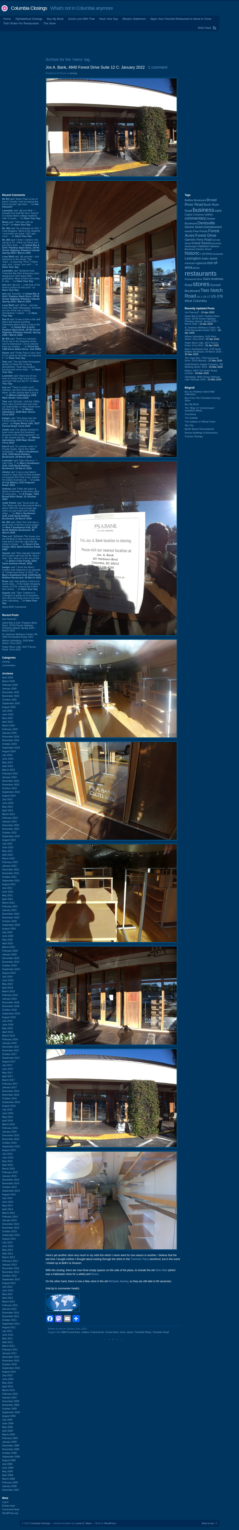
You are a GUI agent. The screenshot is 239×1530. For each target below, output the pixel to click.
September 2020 (11, 925)
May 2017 (7, 1072)
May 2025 (7, 718)
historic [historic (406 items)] (192, 253)
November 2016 (10, 1094)
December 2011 (10, 1312)
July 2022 (7, 843)
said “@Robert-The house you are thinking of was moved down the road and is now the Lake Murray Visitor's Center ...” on (21, 543)
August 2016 (9, 1105)
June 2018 (7, 1024)
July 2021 (7, 888)
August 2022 (9, 840)
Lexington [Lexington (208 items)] (193, 258)
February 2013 (10, 1261)
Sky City (189, 425)
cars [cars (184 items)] (218, 210)
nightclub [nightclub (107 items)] (201, 263)
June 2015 (7, 1157)
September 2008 (11, 1456)
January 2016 (9, 1131)
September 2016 (11, 1102)
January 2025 (9, 733)
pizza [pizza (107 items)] (196, 267)
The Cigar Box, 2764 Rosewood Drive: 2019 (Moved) (202, 359)
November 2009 (10, 1405)
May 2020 (7, 939)
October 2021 (9, 877)
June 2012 (7, 1290)
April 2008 (7, 1475)
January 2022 (9, 865)
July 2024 (7, 755)
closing (6, 661)
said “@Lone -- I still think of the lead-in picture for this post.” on (21, 287)
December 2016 (10, 1091)
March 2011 (8, 1346)
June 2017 (7, 1069)
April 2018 (7, 1032)
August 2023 (9, 795)
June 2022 (7, 847)
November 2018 (10, 1006)
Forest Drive (111, 1332)
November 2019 (10, 961)
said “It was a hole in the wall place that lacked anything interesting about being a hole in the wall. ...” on (21, 327)
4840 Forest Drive (70, 1332)
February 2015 (10, 1172)
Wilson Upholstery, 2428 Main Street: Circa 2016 (18, 641)
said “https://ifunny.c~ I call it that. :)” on (20, 464)
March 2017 (8, 1080)
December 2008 (10, 1445)
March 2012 (8, 1301)
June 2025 (7, 714)
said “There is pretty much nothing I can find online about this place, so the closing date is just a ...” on (20, 392)
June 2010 (7, 1379)
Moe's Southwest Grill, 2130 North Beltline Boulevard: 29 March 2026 (203, 350)
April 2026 (7, 677)
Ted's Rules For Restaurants (21, 23)
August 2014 (9, 1194)
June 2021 (7, 891)
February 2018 (10, 1039)
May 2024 (7, 762)
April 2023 (7, 810)
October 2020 (9, 921)
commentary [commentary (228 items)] (195, 218)
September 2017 (11, 1057)
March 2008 (8, 1478)
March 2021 (8, 902)
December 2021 (10, 869)
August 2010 (9, 1371)
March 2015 (8, 1168)
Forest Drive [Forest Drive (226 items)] (205, 235)
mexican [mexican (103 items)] (190, 263)
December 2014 (10, 1179)
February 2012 (10, 1305)
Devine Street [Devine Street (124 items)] (194, 227)
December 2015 (10, 1135)
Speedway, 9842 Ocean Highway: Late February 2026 (203, 378)
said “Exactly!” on (21, 297)
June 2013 (7, 1246)
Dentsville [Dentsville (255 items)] (206, 223)
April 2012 (7, 1298)
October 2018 (9, 1009)
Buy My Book (55, 18)
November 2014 (10, 1183)
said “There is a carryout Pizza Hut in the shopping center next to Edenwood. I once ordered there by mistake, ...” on (21, 343)
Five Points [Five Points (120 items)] (200, 231)
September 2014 (11, 1190)
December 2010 (10, 1357)
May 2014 (7, 1205)
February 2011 (10, 1349)
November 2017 (10, 1050)
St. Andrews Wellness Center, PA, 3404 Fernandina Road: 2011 (20, 635)
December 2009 (10, 1401)
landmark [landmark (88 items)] (218, 254)
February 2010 (10, 1394)
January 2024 (9, 777)
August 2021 (9, 884)
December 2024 (10, 736)
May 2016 (7, 1117)
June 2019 (7, 980)
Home (7, 18)
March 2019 (8, 991)
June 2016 (7, 1113)
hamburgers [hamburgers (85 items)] (191, 246)
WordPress (110, 1523)
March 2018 (8, 1035)
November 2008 (10, 1449)
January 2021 (9, 910)
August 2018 (9, 1017)
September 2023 (11, 792)
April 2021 (7, 899)
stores (130, 1332)
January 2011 (9, 1353)
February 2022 (10, 862)
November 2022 (10, 829)
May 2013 (7, 1250)
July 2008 (7, 1464)
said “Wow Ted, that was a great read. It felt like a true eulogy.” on (21, 527)
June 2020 (7, 936)
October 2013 (9, 1231)
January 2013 (9, 1264)
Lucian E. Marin (83, 1523)
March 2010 (8, 1390)
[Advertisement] (119, 43)
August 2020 (9, 928)
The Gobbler (191, 418)
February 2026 (10, 685)
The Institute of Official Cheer (200, 421)
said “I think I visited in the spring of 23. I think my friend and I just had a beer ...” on (21, 246)
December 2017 (10, 1046)
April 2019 (7, 987)
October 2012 (9, 1275)
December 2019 (10, 958)
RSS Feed (204, 28)
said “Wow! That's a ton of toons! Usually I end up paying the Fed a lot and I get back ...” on (20, 203)
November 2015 (10, 1139)
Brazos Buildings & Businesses (201, 432)
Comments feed (10, 1509)
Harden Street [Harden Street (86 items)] (203, 249)
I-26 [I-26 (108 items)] (202, 253)
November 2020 (10, 917)
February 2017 (10, 1083)
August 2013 (9, 1238)
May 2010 (7, 1382)
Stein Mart (161, 1270)
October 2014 (9, 1187)
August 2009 (9, 1416)
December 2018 (10, 1002)
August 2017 (9, 1061)
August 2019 (9, 973)
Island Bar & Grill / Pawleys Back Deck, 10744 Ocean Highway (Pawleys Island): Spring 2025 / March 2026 (19, 626)
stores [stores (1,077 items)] (201, 284)
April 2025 (7, 721)
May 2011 (7, 1338)
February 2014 (10, 1216)
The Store (49, 23)
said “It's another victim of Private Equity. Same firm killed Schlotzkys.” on (20, 451)
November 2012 (10, 1272)
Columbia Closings (29, 8)
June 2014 (7, 1201)
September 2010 (11, 1368)
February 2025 (10, 729)
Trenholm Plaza (140, 1259)
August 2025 (9, 707)
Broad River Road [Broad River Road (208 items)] (201, 202)
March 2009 (8, 1434)
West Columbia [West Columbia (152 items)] (196, 301)
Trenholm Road (161, 1332)
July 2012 (7, 1286)
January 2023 (9, 821)
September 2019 (11, 969)
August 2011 (9, 1327)
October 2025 (9, 699)
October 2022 (9, 832)
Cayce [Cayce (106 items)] (189, 214)
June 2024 (7, 758)
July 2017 (7, 1065)
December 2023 (10, 781)
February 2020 (10, 950)
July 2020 (7, 932)
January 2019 (9, 998)
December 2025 (10, 692)
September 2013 (11, 1235)
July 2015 (7, 1153)
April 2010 (7, 1386)
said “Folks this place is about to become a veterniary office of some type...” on (21, 493)
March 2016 (8, 1124)
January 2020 (9, 954)
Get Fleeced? (9, 619)
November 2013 (10, 1227)
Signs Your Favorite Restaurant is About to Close (180, 18)
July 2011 (7, 1331)
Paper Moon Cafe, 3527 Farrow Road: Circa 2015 (19, 648)
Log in (5, 1502)
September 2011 (11, 1323)
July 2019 (7, 976)
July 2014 (7, 1198)
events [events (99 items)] (189, 231)
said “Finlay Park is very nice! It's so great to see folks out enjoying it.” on (21, 355)
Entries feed (8, 1505)
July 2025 (7, 710)
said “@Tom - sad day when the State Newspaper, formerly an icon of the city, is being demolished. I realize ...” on (21, 310)
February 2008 (10, 1482)
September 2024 (11, 747)
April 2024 (7, 766)
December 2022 (10, 825)
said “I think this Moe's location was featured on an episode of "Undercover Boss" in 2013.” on (21, 572)
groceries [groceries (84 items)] (216, 243)
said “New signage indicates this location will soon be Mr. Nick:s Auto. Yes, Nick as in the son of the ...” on (21, 558)
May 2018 (7, 1028)
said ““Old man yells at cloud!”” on (17, 223)
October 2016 (9, 1098)
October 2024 (9, 744)
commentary (8, 665)
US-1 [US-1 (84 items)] (199, 296)
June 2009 (7, 1423)
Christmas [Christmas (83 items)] (198, 214)
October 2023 (9, 788)
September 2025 (11, 703)
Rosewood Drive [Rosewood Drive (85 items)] (193, 279)
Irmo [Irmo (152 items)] (209, 253)
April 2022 (7, 854)
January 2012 (9, 1309)
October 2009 (9, 1408)
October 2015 (9, 1142)
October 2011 (9, 1320)
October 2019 (9, 965)
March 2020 (8, 947)
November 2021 (10, 873)
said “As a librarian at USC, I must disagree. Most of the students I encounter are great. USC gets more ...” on (21, 232)
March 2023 (8, 814)
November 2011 (10, 1316)
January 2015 (9, 1176)
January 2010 (9, 1397)
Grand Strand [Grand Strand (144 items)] (201, 243)
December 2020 (10, 913)
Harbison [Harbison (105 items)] (203, 246)
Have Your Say (108, 18)
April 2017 (7, 1076)
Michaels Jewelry (118, 1281)
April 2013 (7, 1253)
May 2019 (7, 984)
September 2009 (11, 1412)
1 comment (157, 67)
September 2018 (11, 1013)
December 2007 (10, 1490)
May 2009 (7, 1427)
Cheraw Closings (194, 436)
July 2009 (7, 1419)
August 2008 (9, 1460)
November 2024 (10, 740)
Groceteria (190, 414)
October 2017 (9, 1054)
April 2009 (7, 1430)
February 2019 (10, 995)
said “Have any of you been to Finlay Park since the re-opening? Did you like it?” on (20, 379)
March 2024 (8, 769)
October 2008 (9, 1453)
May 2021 (7, 895)
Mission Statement (134, 18)
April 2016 (7, 1120)
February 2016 (10, 1128)
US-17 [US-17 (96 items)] (206, 296)
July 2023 (7, 799)
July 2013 (7, 1242)
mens (122, 1332)
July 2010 (7, 1375)
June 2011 (7, 1334)
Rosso (94, 1274)
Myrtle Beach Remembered (199, 429)
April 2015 (7, 1165)
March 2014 (8, 1213)
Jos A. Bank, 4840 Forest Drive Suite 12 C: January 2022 (95, 67)
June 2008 (7, 1467)
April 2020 (7, 943)
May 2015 (7, 1161)
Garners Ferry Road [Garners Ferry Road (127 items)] (198, 239)
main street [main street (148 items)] (209, 258)
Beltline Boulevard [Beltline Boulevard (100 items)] (195, 200)
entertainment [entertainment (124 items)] (212, 227)
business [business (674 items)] (203, 210)
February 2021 (10, 906)
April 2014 (7, 1209)
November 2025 (10, 696)
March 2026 (8, 681)
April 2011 (7, 1342)
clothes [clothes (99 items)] (208, 214)
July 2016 (7, 1109)
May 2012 (7, 1294)
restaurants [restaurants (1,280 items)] (201, 273)
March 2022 (8, 858)
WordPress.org (10, 1513)
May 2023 (7, 806)
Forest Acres (97, 1332)
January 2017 (9, 1087)
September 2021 (11, 880)
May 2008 (7, 1471)
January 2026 (9, 688)
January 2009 (9, 1442)
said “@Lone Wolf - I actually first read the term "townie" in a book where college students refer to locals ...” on (21, 214)
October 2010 (9, 1364)
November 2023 (10, 784)
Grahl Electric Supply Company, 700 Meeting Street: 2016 (204, 365)
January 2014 (9, 1220)
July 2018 (7, 1021)
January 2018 (9, 1043)
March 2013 (8, 1257)
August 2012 (9, 1283)
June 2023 (7, 803)
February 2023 (10, 817)
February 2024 (10, 773)
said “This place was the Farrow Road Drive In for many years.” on (21, 422)
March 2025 (8, 725)
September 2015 (11, 1146)
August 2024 (9, 751)
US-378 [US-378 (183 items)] (217, 296)
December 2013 (10, 1224)
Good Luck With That (81, 18)
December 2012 (10, 1268)
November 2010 (10, 1360)
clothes (85, 1332)
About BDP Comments (14, 607)
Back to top (208, 1523)
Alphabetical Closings (28, 18)
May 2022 (7, 851)
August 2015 (9, 1150)
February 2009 (10, 1438)
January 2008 (9, 1486)
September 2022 (11, 836)
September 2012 (11, 1279)
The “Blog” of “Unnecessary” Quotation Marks (200, 409)
